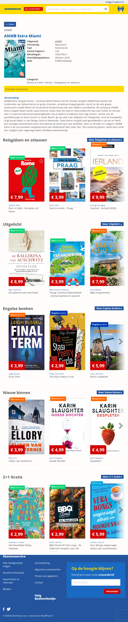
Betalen (7, 589)
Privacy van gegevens (46, 576)
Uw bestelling (42, 562)
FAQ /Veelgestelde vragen (13, 564)
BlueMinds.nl (47, 615)
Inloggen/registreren (114, 2)
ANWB (8, 30)
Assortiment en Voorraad (11, 581)
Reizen (49, 82)
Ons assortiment (33, 9)
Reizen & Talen (35, 82)
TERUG (10, 24)
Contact (39, 582)
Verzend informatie (13, 572)
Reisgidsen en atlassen (67, 82)
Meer (104, 139)
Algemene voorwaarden (48, 569)
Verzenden (112, 591)
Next (120, 172)
